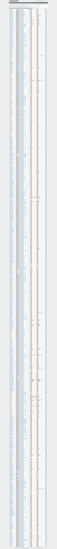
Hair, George (10, 57)
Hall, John (10, 104)
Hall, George (10, 87)
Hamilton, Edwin (11, 161)
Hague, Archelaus (11, 47)
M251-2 (46, 16)
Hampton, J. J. (11, 198)
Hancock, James (11, 211)
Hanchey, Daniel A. (11, 205)
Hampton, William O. (11, 201)
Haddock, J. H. (11, 15)
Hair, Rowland (11, 61)
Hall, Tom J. (10, 133)
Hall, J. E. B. (10, 96)
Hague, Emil (10, 48)
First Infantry (22, 11)
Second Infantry (22, 84)
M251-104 (46, 213)
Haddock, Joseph (11, 18)
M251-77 (46, 27)
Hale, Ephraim (11, 65)
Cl (23, 4)
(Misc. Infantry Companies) (24, 33)
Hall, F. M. (10, 83)
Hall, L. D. (10, 115)
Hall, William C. (11, 140)
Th (13, 5)
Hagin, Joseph (11, 46)
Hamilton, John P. (11, 170)
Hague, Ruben (11, 51)
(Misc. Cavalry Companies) (24, 45)
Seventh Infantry (22, 27)
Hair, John (10, 58)
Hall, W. (10, 134)
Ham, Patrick (10, 151)
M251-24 (46, 14)
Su (11, 5)
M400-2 (46, 143)
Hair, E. (10, 56)
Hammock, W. (11, 187)
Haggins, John (11, 42)
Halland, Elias (10, 143)
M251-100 (46, 13)
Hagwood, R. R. (11, 52)
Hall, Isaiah (10, 94)
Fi (31, 4)
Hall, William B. (11, 139)
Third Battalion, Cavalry (23, 99)
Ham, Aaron (10, 148)
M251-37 (46, 84)
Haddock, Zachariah (11, 24)
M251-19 (46, 45)
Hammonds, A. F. (11, 193)
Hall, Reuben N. (11, 126)
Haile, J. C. (10, 54)
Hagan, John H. (11, 35)
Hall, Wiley (10, 136)
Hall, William (10, 137)
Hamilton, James (11, 167)
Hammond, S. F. (11, 191)
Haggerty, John (11, 41)
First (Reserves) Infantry (23, 18)
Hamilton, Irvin (11, 164)
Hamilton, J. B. (11, 166)
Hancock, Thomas (11, 217)
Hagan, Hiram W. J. (11, 32)
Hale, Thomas (11, 71)
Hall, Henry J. (10, 90)
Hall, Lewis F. (10, 116)
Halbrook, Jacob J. (11, 63)
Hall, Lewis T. (10, 117)
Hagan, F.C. (10, 29)
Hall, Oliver (10, 122)
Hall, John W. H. (11, 113)
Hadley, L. (10, 25)
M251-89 (46, 20)
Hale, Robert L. (11, 70)
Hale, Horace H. (11, 67)
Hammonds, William (11, 195)
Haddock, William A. (11, 22)
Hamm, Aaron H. (11, 178)
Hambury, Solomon (11, 155)
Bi (16, 4)
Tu (16, 5)
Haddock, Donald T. (11, 14)
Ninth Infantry (22, 20)
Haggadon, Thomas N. (11, 40)
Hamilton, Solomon (11, 173)
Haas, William (10, 10)
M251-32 (46, 18)
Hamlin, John (10, 177)
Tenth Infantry (22, 35)
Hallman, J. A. (10, 145)
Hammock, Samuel (11, 185)
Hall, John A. (10, 107)
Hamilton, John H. (11, 169)
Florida (20, 10)
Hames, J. (10, 156)
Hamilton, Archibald (11, 159)
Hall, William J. (11, 142)
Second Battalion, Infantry (24, 24)
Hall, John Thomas (11, 111)
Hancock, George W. (11, 209)
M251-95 (46, 35)
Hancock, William (11, 218)
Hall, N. (10, 119)
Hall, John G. (10, 108)
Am (12, 4)
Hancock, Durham (11, 208)
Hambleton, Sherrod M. (12, 153)
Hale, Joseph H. (11, 68)
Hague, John (10, 49)
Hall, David (10, 80)
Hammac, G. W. (11, 179)
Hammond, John (11, 190)
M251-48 (46, 12)
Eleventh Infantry (23, 13)
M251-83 (46, 42)
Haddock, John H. (11, 17)
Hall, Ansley (10, 75)
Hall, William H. (11, 141)
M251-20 (46, 77)
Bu (19, 4)
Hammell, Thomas (11, 181)
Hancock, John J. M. (11, 213)
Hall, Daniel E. (11, 79)
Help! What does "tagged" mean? (35, 6)
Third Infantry (22, 12)
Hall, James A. (11, 101)
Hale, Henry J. (11, 66)
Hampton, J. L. (11, 199)
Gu (39, 4)
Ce (21, 4)
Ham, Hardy (10, 149)
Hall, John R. (10, 110)
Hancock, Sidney (11, 215)
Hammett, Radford (11, 182)
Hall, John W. (10, 112)
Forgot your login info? (43, 0)
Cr (24, 4)
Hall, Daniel (10, 78)
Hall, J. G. (10, 97)
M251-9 (46, 15)
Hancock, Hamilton (11, 210)
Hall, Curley (10, 77)
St (9, 5)
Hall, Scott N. (10, 128)
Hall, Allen (10, 74)
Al (10, 4)
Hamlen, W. (10, 176)
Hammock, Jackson (11, 184)
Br (17, 4)
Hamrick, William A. (11, 204)
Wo (24, 5)
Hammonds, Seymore (11, 194)
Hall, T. (10, 131)
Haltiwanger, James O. (11, 147)
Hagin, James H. (11, 44)
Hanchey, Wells (11, 206)
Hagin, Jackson (11, 43)
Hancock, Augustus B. (11, 207)
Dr (28, 4)
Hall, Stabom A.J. (11, 129)
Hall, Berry (10, 76)
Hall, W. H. (10, 135)
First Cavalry (22, 16)
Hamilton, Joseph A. (11, 171)
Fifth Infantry (22, 22)
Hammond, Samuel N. (11, 192)
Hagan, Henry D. (11, 31)
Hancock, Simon (11, 216)
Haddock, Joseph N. (11, 19)
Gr (38, 4)
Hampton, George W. (11, 197)
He (42, 4)
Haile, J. (10, 53)
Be (14, 4)
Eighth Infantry (22, 42)
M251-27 (46, 11)
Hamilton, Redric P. (11, 172)
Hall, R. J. (10, 125)
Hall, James (10, 98)
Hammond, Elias (11, 188)
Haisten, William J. (11, 62)
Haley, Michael (11, 72)
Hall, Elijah (10, 81)
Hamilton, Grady (11, 163)
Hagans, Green (11, 39)
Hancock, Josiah (11, 214)
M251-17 (46, 38)
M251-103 (46, 33)
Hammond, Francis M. (11, 189)
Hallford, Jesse (11, 144)
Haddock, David (11, 13)
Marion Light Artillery (23, 14)
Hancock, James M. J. (11, 212)
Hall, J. (10, 95)
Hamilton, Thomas (11, 174)
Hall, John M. (10, 109)
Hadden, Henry (11, 12)
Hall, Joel (10, 103)
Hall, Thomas (10, 132)
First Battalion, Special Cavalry (24, 185)
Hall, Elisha (10, 82)
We (21, 5)
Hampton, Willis (11, 202)
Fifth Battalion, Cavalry (23, 38)
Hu (45, 4)
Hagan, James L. (11, 34)
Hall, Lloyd (10, 118)
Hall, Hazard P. (11, 89)
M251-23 (46, 26)
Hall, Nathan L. (11, 120)
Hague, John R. (11, 50)
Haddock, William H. (11, 23)
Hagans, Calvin (11, 38)
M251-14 (46, 99)
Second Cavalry (22, 15)
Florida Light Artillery (23, 25)
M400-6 (46, 154)
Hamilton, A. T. (11, 158)
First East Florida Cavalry (23, 154)
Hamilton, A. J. (11, 157)
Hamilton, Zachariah (11, 175)
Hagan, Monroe (11, 37)
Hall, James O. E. (11, 102)
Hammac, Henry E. (11, 180)
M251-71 (46, 29)
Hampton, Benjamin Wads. (12, 196)
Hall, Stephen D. (11, 130)
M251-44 (46, 24)
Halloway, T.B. (11, 146)
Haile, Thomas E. (11, 55)
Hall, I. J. (10, 92)
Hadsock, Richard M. (11, 27)
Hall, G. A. (10, 85)
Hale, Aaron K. (11, 64)
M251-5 (46, 185)
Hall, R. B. (10, 124)
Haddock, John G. (11, 16)
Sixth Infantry (22, 29)
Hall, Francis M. (11, 84)
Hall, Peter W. (10, 123)
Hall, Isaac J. (10, 93)
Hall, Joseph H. (11, 114)
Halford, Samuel (11, 73)
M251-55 (46, 10)
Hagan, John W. (11, 36)
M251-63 (46, 22)
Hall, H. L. (10, 88)
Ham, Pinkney (11, 152)
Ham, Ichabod (11, 150)
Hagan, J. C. (10, 33)
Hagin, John (10, 45)
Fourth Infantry (22, 10)
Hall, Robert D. (11, 127)
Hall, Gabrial (10, 86)
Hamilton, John (11, 168)
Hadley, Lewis (10, 26)
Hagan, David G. (11, 28)
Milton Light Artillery (23, 77)
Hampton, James (11, 200)
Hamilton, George (11, 162)
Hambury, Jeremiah (11, 154)
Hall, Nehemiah (11, 121)
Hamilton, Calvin (11, 160)
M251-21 (46, 25)
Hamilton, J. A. (11, 165)
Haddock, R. (10, 21)
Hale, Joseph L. (11, 69)
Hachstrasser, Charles (11, 11)
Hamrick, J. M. (11, 203)
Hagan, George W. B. (11, 30)
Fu (34, 4)
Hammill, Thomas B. (11, 183)
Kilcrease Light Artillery (23, 26)
